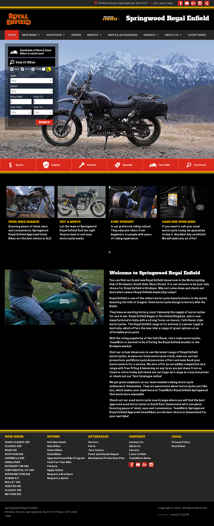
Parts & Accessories (122, 34)
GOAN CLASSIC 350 (17, 442)
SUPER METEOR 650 (17, 474)
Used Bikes (54, 454)
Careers (134, 450)
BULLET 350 (12, 482)
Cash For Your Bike (59, 462)
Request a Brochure (60, 474)
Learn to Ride (137, 454)
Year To (38, 107)
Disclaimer (179, 446)
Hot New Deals (56, 442)
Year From (16, 107)
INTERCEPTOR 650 (17, 466)
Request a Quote (57, 478)
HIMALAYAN (12, 462)
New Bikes (31, 34)
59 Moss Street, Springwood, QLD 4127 (121, 3)
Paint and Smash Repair (103, 454)
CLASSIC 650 (13, 446)
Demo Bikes (54, 450)
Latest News (197, 34)
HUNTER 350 (13, 486)
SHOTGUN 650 (14, 454)
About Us (173, 34)
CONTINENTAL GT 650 (19, 470)
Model (13, 86)
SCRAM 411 (12, 478)
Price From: (16, 96)
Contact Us (136, 442)
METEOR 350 (13, 494)
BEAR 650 (11, 450)
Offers (76, 34)
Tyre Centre (96, 450)
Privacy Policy (181, 442)
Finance (151, 34)
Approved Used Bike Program (66, 458)
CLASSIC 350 (13, 490)
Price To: (38, 96)
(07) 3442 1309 (163, 3)
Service (94, 34)
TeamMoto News (140, 458)
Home (12, 34)
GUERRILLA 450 (14, 458)
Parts (91, 446)
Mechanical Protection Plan (106, 458)
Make (13, 75)
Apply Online (55, 470)
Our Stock (55, 34)
